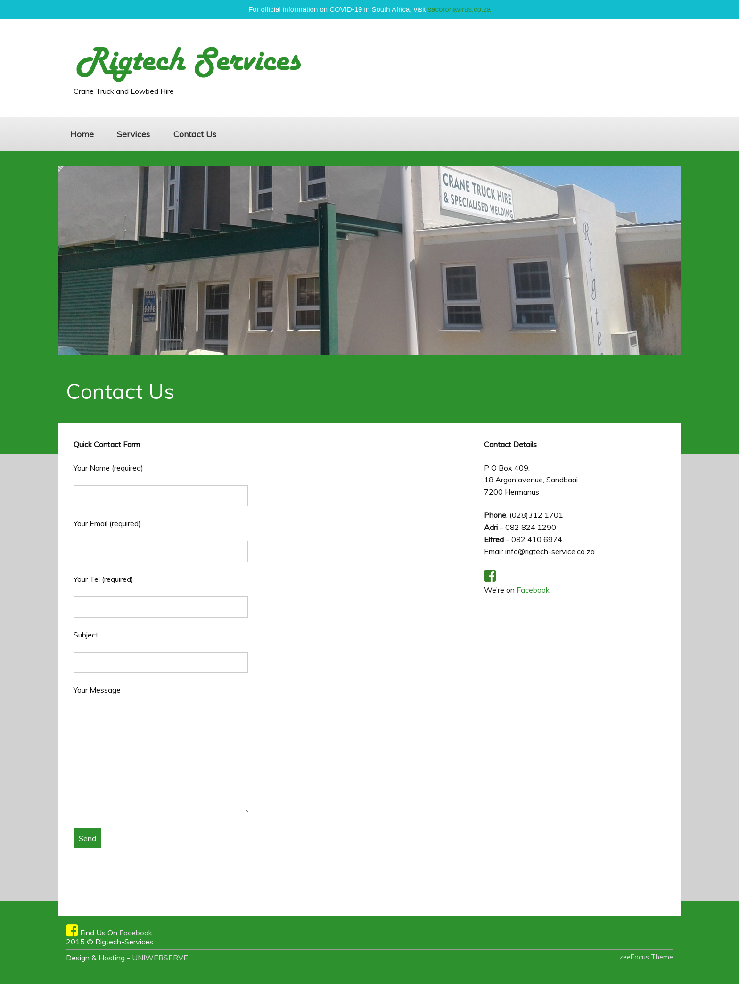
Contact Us (194, 134)
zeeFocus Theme (646, 957)
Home (82, 134)
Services (133, 134)
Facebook (533, 590)
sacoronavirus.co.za (459, 9)
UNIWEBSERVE (160, 957)
